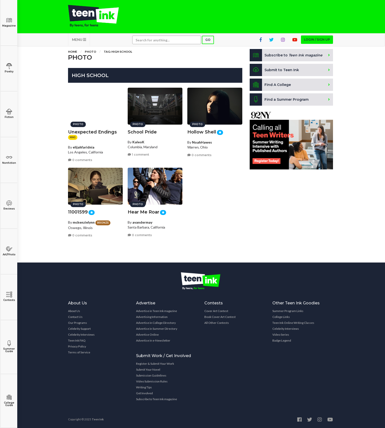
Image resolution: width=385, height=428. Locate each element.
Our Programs (77, 323)
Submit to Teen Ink (274, 70)
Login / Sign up (317, 39)
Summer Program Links (287, 311)
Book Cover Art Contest (220, 317)
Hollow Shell (201, 132)
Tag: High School (118, 51)
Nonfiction (9, 159)
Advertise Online (147, 334)
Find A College (270, 85)
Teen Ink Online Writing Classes (293, 323)
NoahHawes (202, 142)
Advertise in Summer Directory (156, 328)
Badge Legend (281, 340)
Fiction (9, 114)
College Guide (9, 400)
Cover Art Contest (216, 311)
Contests (9, 297)
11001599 (78, 212)
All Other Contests (216, 323)
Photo (90, 51)
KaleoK (138, 142)
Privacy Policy (77, 346)
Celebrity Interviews (81, 334)
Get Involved (144, 393)
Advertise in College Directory (156, 323)
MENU (79, 39)
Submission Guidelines (151, 375)
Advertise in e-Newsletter (153, 340)
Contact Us (75, 317)
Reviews (9, 205)
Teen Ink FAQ (77, 340)
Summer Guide (9, 346)
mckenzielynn (84, 222)
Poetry (9, 68)
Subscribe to (286, 55)
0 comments (80, 160)
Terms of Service (79, 352)
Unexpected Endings (92, 132)
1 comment (138, 154)
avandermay (142, 222)
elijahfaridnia (83, 147)
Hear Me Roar (143, 212)
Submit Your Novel (148, 369)
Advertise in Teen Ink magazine (156, 311)
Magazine (9, 22)
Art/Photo (9, 251)
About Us (74, 311)
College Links (281, 317)
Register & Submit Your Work (155, 363)
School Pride (142, 132)
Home (72, 51)
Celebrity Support (79, 328)
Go (207, 40)
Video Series (280, 334)
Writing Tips (144, 387)
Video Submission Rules (152, 381)
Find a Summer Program (279, 99)
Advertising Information (152, 317)
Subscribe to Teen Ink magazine (156, 399)
